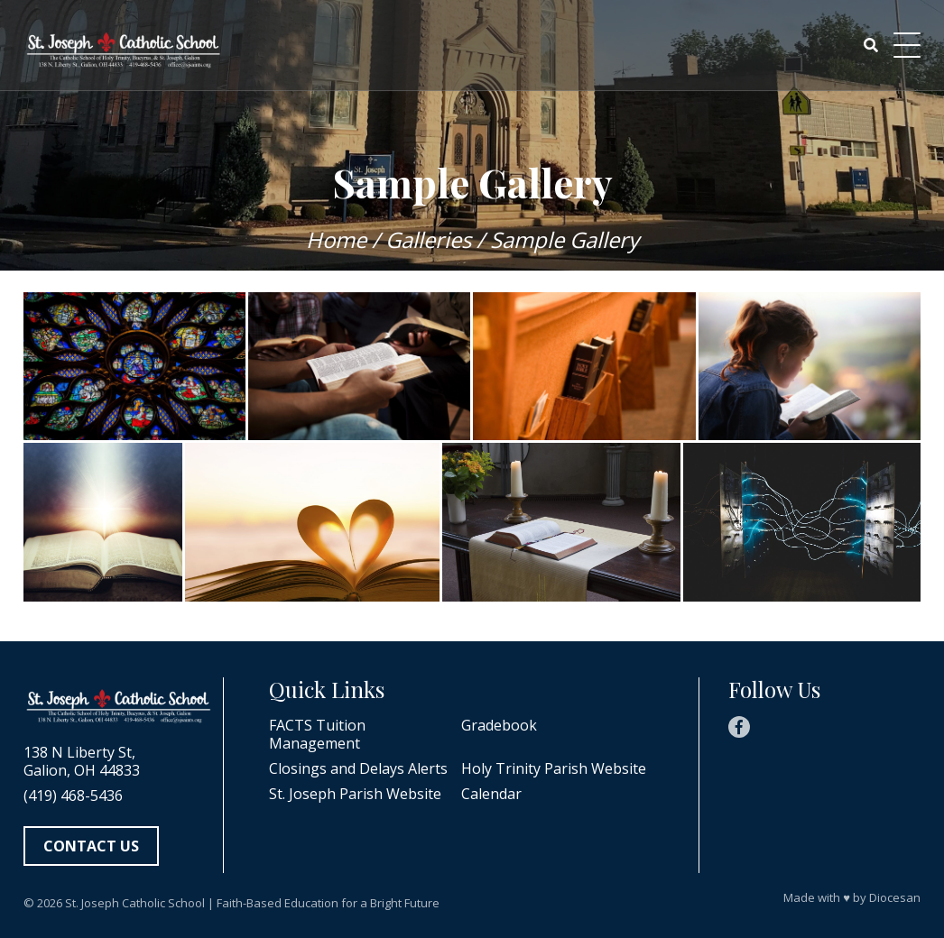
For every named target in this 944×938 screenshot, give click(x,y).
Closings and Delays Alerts (358, 768)
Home (336, 239)
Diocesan (895, 897)
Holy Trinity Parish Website (553, 768)
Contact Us (91, 846)
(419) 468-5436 (73, 795)
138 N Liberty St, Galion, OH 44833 (81, 761)
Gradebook (499, 725)
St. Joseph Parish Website (355, 794)
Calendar (491, 794)
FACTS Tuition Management (317, 734)
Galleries (428, 239)
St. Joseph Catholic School (135, 903)
